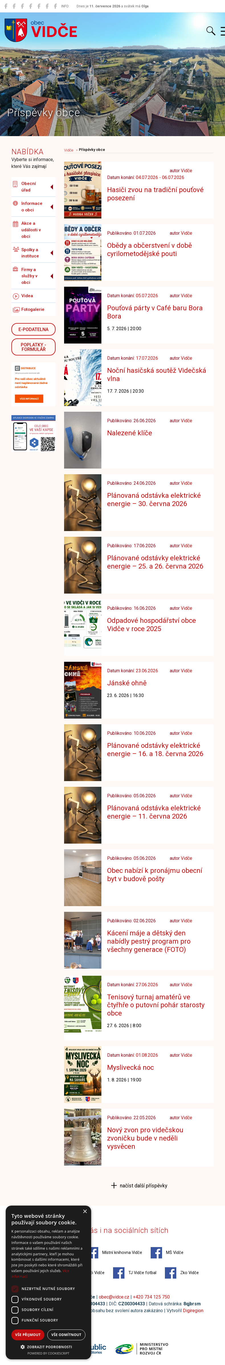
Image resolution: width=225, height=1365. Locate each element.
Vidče (68, 150)
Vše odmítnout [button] (66, 1334)
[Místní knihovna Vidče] (14, 6)
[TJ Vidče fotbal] (47, 6)
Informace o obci (27, 207)
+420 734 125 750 (151, 1297)
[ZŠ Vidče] (30, 6)
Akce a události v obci (27, 230)
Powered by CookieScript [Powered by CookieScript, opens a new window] (48, 1353)
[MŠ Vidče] (22, 6)
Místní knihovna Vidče (114, 1252)
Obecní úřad (24, 187)
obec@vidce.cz (114, 1297)
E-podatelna (33, 329)
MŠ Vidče (167, 1252)
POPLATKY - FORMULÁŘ (33, 347)
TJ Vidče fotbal (134, 1273)
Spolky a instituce (26, 253)
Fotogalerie (28, 310)
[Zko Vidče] (55, 6)
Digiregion (193, 1310)
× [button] (85, 1212)
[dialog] (48, 1282)
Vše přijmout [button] (27, 1334)
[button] (48, 1347)
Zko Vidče (182, 1273)
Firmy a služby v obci (25, 276)
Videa (23, 296)
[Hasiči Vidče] (38, 6)
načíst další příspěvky (143, 1186)
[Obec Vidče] (5, 6)
